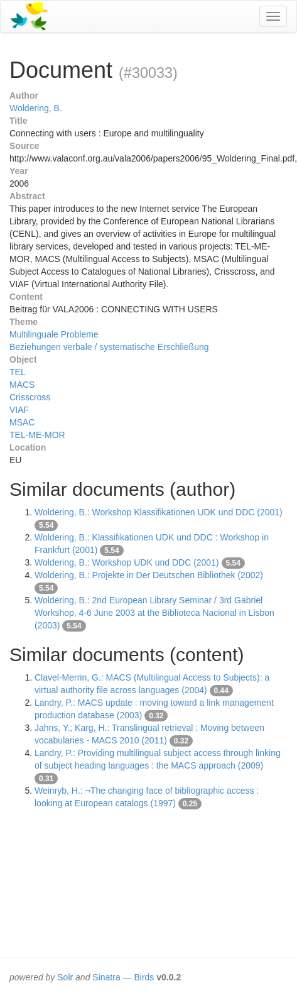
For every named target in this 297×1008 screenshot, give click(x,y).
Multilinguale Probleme (54, 334)
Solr (65, 977)
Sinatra (106, 977)
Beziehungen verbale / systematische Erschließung (109, 347)
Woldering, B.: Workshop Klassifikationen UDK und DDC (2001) (159, 512)
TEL (17, 372)
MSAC (22, 422)
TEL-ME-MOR (37, 435)
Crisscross (29, 397)
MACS (22, 385)
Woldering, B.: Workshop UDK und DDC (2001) (127, 562)
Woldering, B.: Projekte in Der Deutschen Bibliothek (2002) (149, 575)
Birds (144, 977)
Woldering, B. (35, 108)
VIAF (19, 410)
